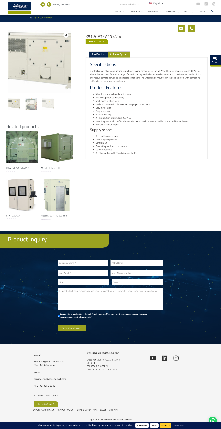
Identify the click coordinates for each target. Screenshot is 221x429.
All (31, 18)
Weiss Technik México (129, 4)
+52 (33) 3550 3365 (44, 365)
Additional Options (118, 54)
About (187, 12)
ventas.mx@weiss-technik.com (49, 362)
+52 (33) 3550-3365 (61, 5)
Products (119, 12)
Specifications (98, 54)
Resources (171, 12)
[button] (212, 11)
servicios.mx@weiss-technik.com (50, 379)
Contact (202, 12)
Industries (152, 12)
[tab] (98, 54)
